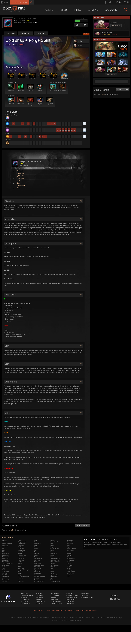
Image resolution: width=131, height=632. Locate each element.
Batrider (4, 551)
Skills (18, 188)
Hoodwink (21, 560)
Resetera (39, 599)
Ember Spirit (21, 550)
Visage (68, 563)
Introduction (20, 173)
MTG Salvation (56, 601)
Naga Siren (37, 563)
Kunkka (20, 573)
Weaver (69, 568)
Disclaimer (20, 171)
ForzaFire (39, 603)
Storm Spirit (54, 576)
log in (11, 530)
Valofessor (39, 597)
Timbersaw (70, 543)
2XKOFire (54, 599)
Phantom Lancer (39, 581)
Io (18, 565)
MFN (6, 2)
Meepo (36, 555)
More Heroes (111, 74)
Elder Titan (21, 548)
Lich (19, 580)
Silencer (53, 563)
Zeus (68, 576)
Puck (52, 543)
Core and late (21, 185)
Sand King (53, 556)
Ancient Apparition (7, 543)
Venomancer (70, 560)
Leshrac (20, 578)
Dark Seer (5, 573)
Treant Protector (71, 548)
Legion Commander (23, 576)
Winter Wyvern (71, 571)
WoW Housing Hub (72, 595)
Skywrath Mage (55, 565)
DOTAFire (39, 595)
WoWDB (69, 593)
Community (111, 9)
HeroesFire (54, 593)
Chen (3, 566)
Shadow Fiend (55, 560)
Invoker (20, 45)
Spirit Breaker (54, 575)
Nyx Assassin (38, 570)
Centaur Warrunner (7, 563)
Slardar (53, 566)
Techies (53, 580)
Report (86, 33)
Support (88, 610)
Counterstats (25, 599)
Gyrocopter (21, 558)
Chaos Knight (5, 565)
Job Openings (69, 610)
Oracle (36, 575)
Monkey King (38, 558)
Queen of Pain (55, 548)
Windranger (70, 570)
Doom (19, 540)
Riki (52, 551)
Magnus (36, 548)
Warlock (69, 566)
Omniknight (37, 573)
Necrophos (37, 566)
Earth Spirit (21, 545)
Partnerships (80, 610)
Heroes (63, 9)
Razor (52, 550)
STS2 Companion (87, 597)
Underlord (69, 553)
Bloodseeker (5, 555)
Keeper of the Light (23, 570)
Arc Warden (5, 547)
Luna (35, 545)
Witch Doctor (70, 573)
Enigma (20, 553)
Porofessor (24, 597)
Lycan (36, 547)
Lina (35, 540)
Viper (68, 561)
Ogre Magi (37, 571)
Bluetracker (70, 601)
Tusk (68, 551)
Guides (49, 9)
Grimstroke (21, 556)
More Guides (40, 33)
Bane (3, 550)
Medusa (36, 553)
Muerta (36, 561)
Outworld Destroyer (39, 576)
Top (81, 201)
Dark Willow (5, 575)
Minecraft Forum (56, 603)
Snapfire (53, 570)
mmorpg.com (70, 599)
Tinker (68, 545)
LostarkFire (55, 595)
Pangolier (37, 578)
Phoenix (53, 540)
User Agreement (39, 610)
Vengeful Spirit (71, 558)
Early (18, 183)
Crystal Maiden (6, 571)
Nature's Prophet (39, 565)
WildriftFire (24, 601)
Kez (19, 571)
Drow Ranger (22, 543)
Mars (35, 551)
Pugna (52, 547)
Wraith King (70, 575)
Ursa (68, 556)
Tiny (68, 547)
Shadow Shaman (55, 561)
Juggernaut (21, 568)
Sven (52, 578)
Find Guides (116, 25)
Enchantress (21, 551)
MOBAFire (24, 593)
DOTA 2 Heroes (7, 537)
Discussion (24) (25, 33)
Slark (52, 568)
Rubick (52, 555)
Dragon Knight (22, 542)
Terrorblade (70, 540)
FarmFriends (40, 601)
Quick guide (20, 176)
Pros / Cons (20, 178)
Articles (94, 610)
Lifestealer (21, 581)
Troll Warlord (70, 550)
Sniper (52, 571)
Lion (35, 542)
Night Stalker (38, 568)
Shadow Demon (55, 558)
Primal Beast (54, 542)
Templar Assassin (55, 581)
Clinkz (3, 568)
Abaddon (4, 540)
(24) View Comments (82, 525)
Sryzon (27, 20)
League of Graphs (27, 595)
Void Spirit (69, 565)
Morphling (37, 560)
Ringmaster (54, 553)
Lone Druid (37, 543)
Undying (69, 555)
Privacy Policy (50, 610)
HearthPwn (70, 603)
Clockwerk (5, 570)
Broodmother (5, 561)
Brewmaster (5, 558)
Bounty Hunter (6, 556)
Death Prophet (6, 580)
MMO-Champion (71, 597)
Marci (35, 550)
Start (18, 180)
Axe (3, 548)
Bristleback (5, 560)
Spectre (53, 573)
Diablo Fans (85, 593)
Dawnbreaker (5, 576)
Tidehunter (70, 542)
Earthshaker (21, 547)
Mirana (36, 556)
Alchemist (4, 542)
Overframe (84, 595)
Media (77, 9)
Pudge (52, 545)
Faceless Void (22, 555)
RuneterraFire (25, 603)
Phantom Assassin (39, 580)
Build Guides (10, 33)
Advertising (60, 610)
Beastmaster (5, 553)
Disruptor (4, 581)
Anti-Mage (5, 545)
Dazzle (4, 578)
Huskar (20, 561)
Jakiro (19, 566)
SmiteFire (39, 593)
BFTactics (54, 597)
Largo (19, 575)
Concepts (93, 9)
